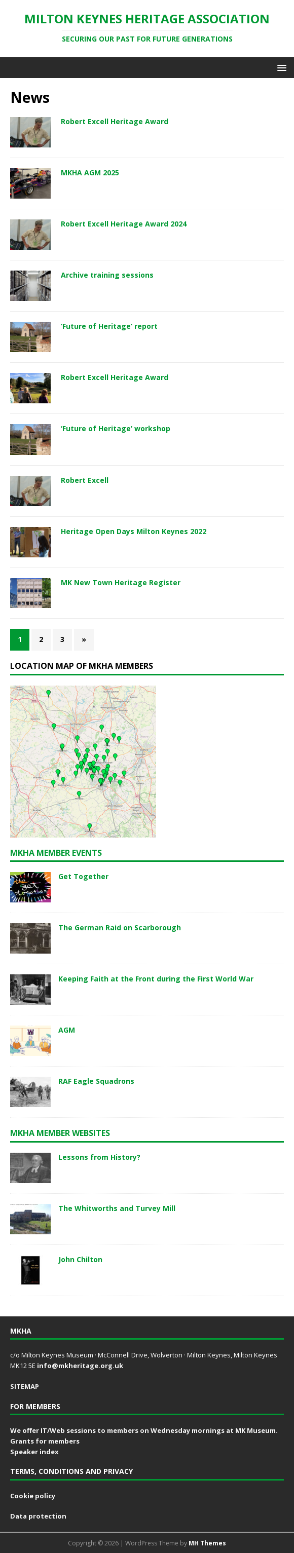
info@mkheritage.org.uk (80, 1365)
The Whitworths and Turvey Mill (116, 1208)
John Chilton (80, 1259)
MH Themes (207, 1543)
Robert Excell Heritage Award (114, 121)
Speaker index (34, 1451)
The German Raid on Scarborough (119, 927)
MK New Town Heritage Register (120, 582)
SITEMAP (24, 1386)
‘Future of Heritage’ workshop (115, 428)
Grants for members (45, 1441)
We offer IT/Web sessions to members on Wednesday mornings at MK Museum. (144, 1430)
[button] (280, 67)
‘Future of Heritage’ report (109, 326)
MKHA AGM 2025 (90, 172)
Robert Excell (84, 480)
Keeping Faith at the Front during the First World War (155, 978)
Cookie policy (32, 1495)
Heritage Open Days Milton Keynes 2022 (133, 531)
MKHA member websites (60, 1133)
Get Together (83, 876)
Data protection (38, 1516)
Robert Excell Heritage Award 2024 (124, 224)
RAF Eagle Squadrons (96, 1081)
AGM (66, 1030)
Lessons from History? (99, 1157)
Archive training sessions (107, 275)
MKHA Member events (56, 852)
